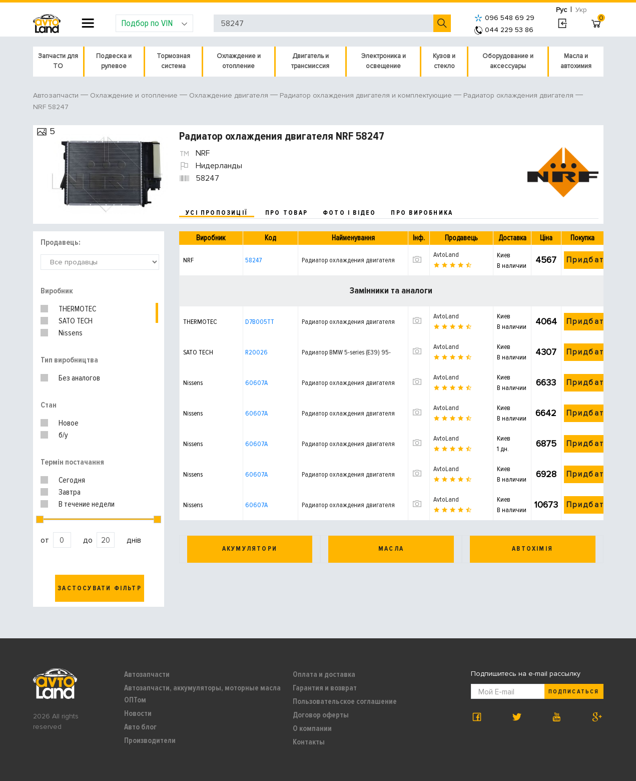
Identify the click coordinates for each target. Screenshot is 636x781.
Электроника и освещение (383, 61)
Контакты (309, 741)
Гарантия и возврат (325, 687)
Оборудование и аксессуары (507, 61)
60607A (256, 382)
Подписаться (573, 691)
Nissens (71, 333)
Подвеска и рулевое (114, 61)
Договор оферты (321, 714)
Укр (581, 10)
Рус (561, 10)
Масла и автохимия (575, 61)
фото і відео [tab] (349, 213)
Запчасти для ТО (58, 61)
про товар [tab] (286, 213)
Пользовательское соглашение (345, 701)
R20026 (256, 352)
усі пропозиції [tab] (217, 213)
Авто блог (140, 726)
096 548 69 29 (504, 18)
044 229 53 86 (503, 30)
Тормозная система (173, 61)
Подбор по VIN (154, 23)
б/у (63, 435)
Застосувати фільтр (100, 588)
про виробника (422, 213)
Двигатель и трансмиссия (310, 61)
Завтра (70, 492)
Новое (69, 423)
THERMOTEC (77, 309)
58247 (253, 260)
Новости (138, 713)
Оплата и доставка (324, 674)
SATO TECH (76, 321)
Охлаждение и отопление (239, 61)
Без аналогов (79, 378)
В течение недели (87, 504)
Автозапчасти (147, 674)
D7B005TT (259, 321)
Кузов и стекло (444, 61)
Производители (150, 740)
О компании (312, 728)
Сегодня (72, 480)
